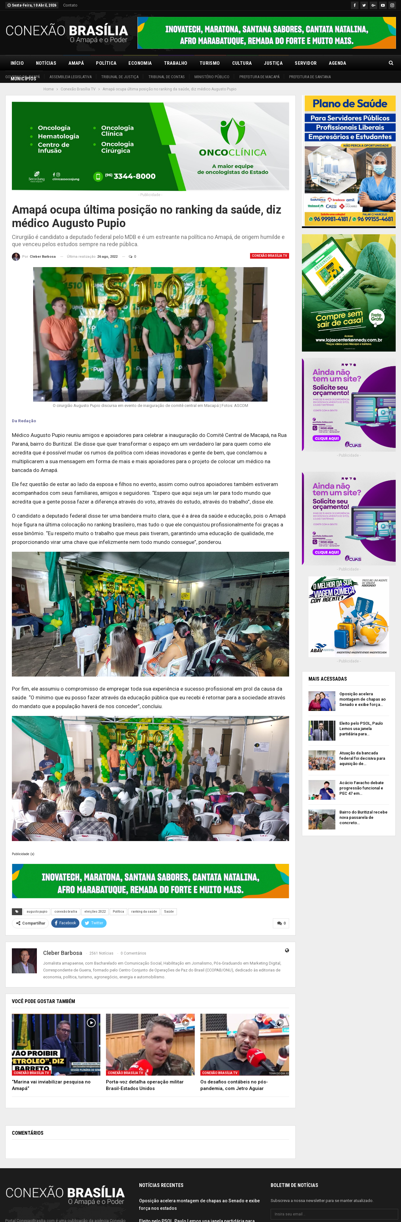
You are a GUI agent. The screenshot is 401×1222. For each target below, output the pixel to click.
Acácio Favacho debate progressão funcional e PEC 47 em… (361, 788)
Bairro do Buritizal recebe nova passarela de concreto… (363, 817)
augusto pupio (37, 911)
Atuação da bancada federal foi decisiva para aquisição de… (362, 758)
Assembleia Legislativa (70, 76)
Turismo (210, 63)
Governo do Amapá (22, 76)
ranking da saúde (144, 911)
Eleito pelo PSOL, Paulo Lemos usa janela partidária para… (361, 728)
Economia (140, 63)
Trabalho (176, 63)
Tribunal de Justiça (119, 76)
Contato (70, 5)
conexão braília (65, 911)
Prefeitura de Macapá (259, 76)
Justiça (273, 63)
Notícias (46, 63)
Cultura (242, 63)
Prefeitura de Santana (310, 76)
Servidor (306, 63)
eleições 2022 (95, 911)
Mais (364, 63)
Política (106, 63)
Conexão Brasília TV (269, 255)
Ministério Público (211, 76)
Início (17, 63)
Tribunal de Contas (166, 76)
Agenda (337, 63)
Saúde (169, 911)
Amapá (76, 63)
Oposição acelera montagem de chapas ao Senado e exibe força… (362, 699)
